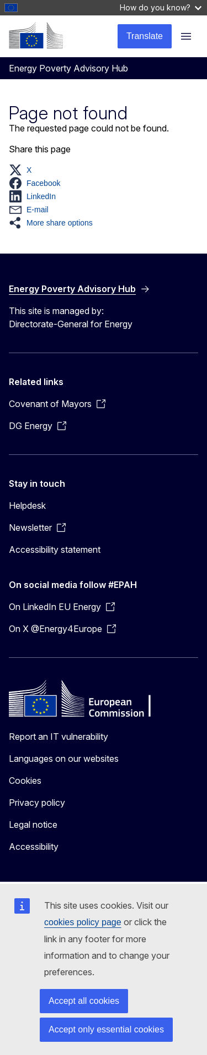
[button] (23, 170)
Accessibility (34, 846)
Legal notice (33, 824)
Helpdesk (27, 505)
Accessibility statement (54, 549)
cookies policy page (82, 922)
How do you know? (160, 7)
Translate (144, 36)
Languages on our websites (64, 758)
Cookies (25, 780)
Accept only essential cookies (106, 1029)
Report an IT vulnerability (58, 736)
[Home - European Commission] (36, 35)
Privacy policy (37, 802)
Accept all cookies (84, 1000)
